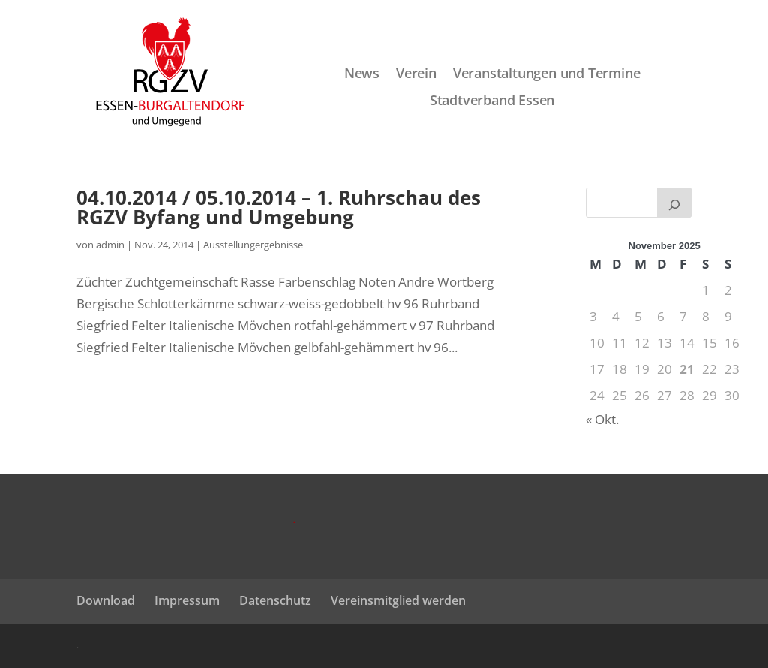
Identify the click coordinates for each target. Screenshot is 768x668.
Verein (416, 74)
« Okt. (602, 419)
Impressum (187, 600)
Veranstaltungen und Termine (546, 74)
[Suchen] (674, 203)
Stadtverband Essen (492, 101)
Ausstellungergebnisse (253, 244)
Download (105, 600)
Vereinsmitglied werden (398, 600)
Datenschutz (275, 600)
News (362, 74)
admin (110, 244)
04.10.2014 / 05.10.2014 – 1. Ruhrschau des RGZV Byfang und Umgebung (278, 207)
